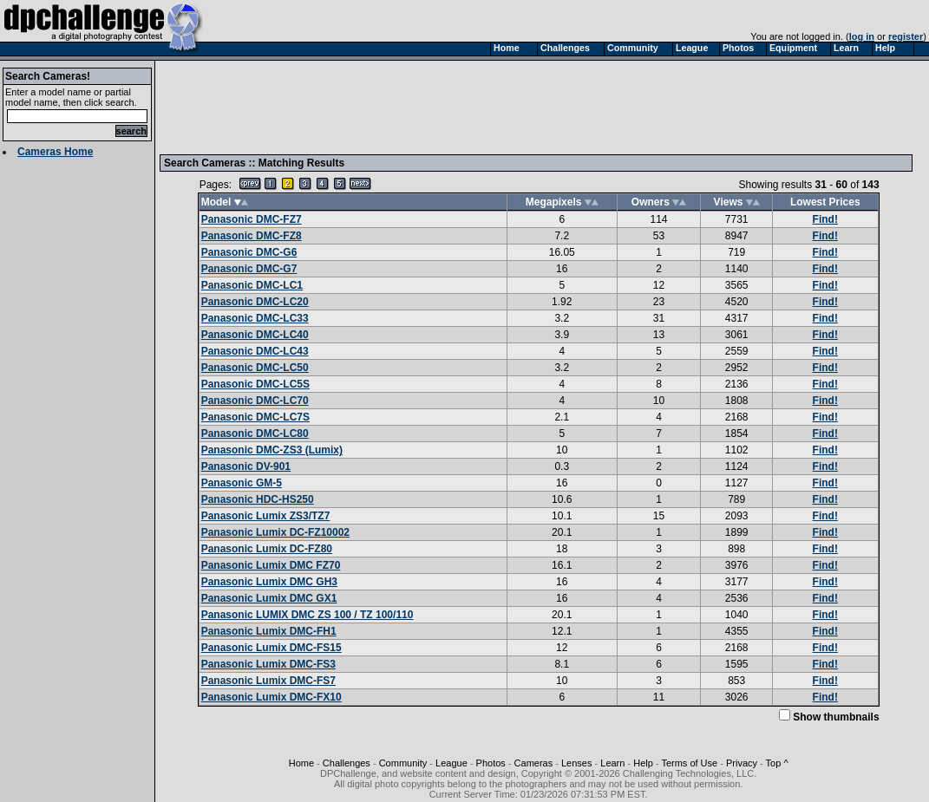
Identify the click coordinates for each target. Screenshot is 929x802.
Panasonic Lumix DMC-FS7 (268, 681)
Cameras (533, 763)
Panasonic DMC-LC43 (255, 351)
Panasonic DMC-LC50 (255, 368)
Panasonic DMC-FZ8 (251, 236)
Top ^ (777, 763)
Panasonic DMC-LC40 (255, 335)
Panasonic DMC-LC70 (255, 400)
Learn (612, 763)
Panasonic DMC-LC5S (255, 384)
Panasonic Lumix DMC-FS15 (271, 648)
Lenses (576, 763)
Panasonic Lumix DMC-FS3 (268, 664)
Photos (491, 763)
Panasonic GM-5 (241, 483)
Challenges (346, 763)
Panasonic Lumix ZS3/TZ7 (265, 516)
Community (403, 763)
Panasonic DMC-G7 (249, 269)
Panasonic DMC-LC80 (255, 433)
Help (643, 763)
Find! (825, 219)
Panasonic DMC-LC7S (255, 417)
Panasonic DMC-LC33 (255, 318)
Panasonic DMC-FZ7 (251, 219)
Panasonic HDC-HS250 (257, 499)
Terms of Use (689, 763)
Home (301, 763)
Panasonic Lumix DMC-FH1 (269, 631)
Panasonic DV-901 (246, 466)
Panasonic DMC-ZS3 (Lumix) (272, 450)
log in (861, 36)
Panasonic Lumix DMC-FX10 (271, 697)
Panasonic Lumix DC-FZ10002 (275, 532)
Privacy (741, 763)
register (905, 36)
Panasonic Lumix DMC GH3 (269, 582)
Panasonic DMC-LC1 (252, 285)
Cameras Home (55, 152)
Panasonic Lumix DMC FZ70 (271, 565)
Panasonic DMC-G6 (249, 252)
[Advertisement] (479, 107)
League (451, 763)
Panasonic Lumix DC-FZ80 (266, 549)
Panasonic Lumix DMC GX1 (269, 598)
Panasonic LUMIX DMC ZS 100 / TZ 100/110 (307, 615)
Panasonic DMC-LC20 (255, 302)
